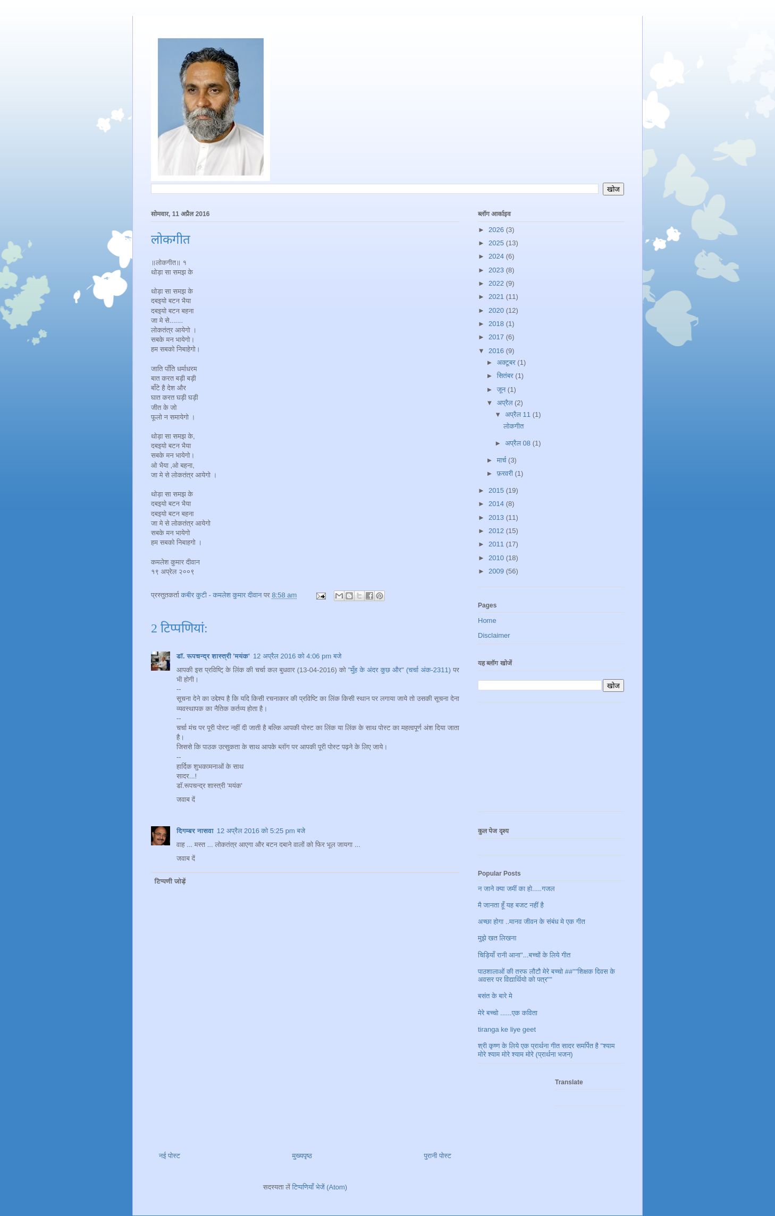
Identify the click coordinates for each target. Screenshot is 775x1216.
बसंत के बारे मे (495, 996)
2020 (497, 310)
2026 (497, 230)
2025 (497, 243)
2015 (497, 490)
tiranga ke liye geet (507, 1029)
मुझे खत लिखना (497, 938)
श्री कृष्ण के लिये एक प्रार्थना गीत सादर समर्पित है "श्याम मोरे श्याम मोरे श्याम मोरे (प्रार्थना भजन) (546, 1050)
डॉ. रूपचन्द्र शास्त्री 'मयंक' (213, 656)
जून (502, 389)
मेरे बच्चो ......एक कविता (507, 1013)
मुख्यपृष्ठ (301, 1156)
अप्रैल (506, 403)
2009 (497, 571)
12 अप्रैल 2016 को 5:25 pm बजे (261, 831)
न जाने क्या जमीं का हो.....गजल (516, 889)
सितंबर (506, 376)
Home (487, 620)
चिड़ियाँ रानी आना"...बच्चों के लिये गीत (524, 955)
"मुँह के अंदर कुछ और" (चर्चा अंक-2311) (400, 670)
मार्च (502, 460)
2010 (497, 558)
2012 (497, 531)
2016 (497, 351)
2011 (497, 544)
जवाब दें (185, 799)
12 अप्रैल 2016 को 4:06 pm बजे (297, 656)
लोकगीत (513, 426)
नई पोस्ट (169, 1156)
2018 (497, 324)
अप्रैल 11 (518, 414)
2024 (497, 256)
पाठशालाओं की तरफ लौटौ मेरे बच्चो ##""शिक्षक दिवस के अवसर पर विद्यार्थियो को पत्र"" (546, 975)
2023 (497, 270)
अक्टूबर (507, 362)
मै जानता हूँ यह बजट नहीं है (511, 905)
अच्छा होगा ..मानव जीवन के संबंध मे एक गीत (531, 922)
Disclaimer (494, 635)
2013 (497, 517)
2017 (497, 337)
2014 (497, 504)
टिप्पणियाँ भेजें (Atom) (320, 1187)
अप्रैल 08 (518, 443)
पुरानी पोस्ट (437, 1156)
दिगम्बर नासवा (195, 831)
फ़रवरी (506, 473)
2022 (497, 283)
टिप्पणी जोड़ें (170, 881)
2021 (497, 297)
